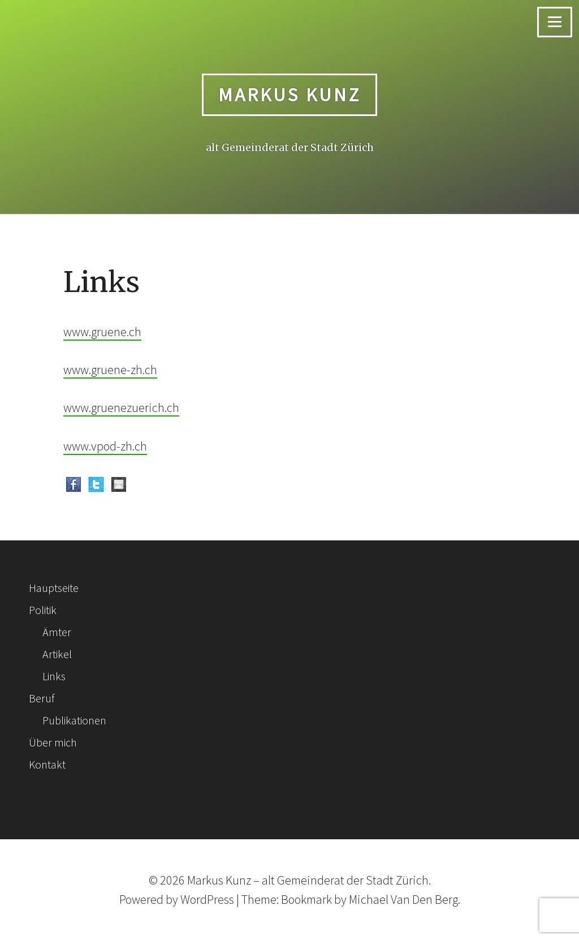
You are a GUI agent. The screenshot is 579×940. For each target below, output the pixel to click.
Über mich (53, 742)
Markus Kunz (289, 94)
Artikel (57, 654)
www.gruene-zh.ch (110, 369)
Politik (43, 610)
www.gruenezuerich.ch (121, 407)
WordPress (207, 899)
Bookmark (306, 899)
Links (54, 676)
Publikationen (74, 720)
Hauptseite (54, 588)
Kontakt (47, 764)
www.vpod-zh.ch (105, 446)
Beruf (41, 698)
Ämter (56, 632)
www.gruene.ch (102, 332)
